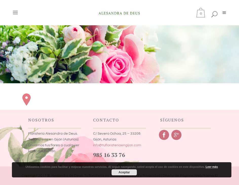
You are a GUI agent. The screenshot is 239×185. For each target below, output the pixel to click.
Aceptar (124, 172)
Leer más (212, 166)
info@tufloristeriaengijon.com (117, 145)
